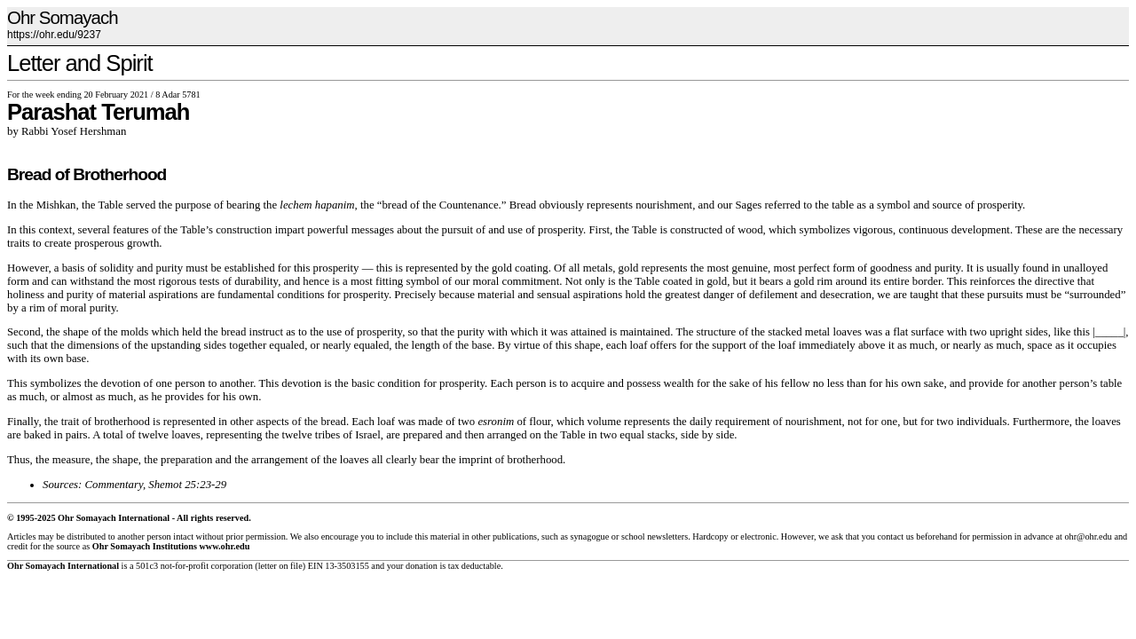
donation (422, 566)
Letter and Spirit (80, 63)
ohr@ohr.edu (1087, 536)
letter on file (280, 566)
